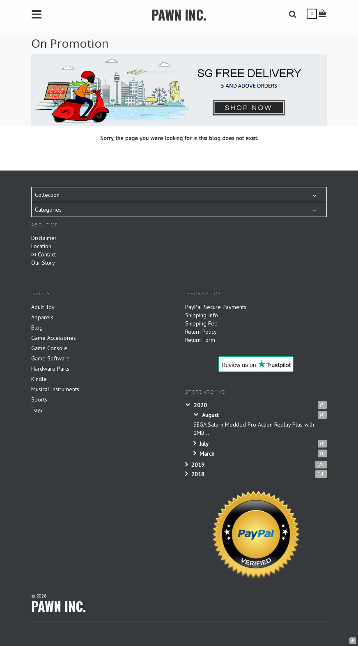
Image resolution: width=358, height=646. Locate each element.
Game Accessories (53, 337)
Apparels (42, 317)
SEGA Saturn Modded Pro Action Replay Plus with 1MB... (253, 428)
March (207, 453)
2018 (197, 474)
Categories (48, 209)
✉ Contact (43, 254)
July (204, 444)
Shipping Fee (201, 323)
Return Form (200, 340)
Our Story (43, 262)
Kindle (39, 379)
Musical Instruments (55, 389)
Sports (39, 399)
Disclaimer (44, 238)
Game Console (49, 348)
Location (41, 246)
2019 (197, 464)
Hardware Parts (50, 368)
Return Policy (201, 331)
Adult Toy (43, 307)
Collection (47, 194)
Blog (37, 327)
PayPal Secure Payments (215, 307)
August (210, 415)
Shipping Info (201, 315)
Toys (37, 409)
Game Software (50, 358)
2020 (200, 405)
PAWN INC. (179, 14)
